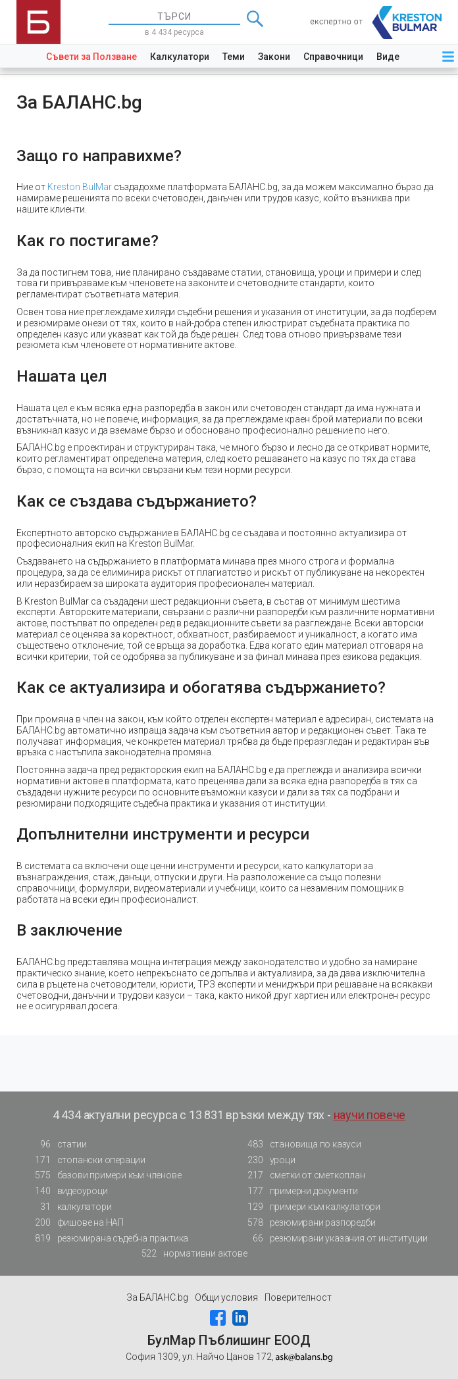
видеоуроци (68, 1191)
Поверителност (298, 1297)
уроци (267, 1160)
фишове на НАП (76, 1222)
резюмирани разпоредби (308, 1222)
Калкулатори (179, 56)
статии (57, 1144)
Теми (233, 56)
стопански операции (86, 1160)
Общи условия (226, 1297)
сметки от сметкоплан (302, 1175)
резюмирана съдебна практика (108, 1238)
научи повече (370, 1115)
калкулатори (70, 1207)
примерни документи (299, 1191)
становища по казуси (300, 1144)
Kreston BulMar (79, 187)
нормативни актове (190, 1253)
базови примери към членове (105, 1175)
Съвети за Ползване (91, 56)
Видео (390, 56)
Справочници (333, 56)
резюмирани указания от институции (334, 1238)
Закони (274, 56)
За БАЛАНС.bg (157, 1297)
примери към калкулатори (310, 1207)
